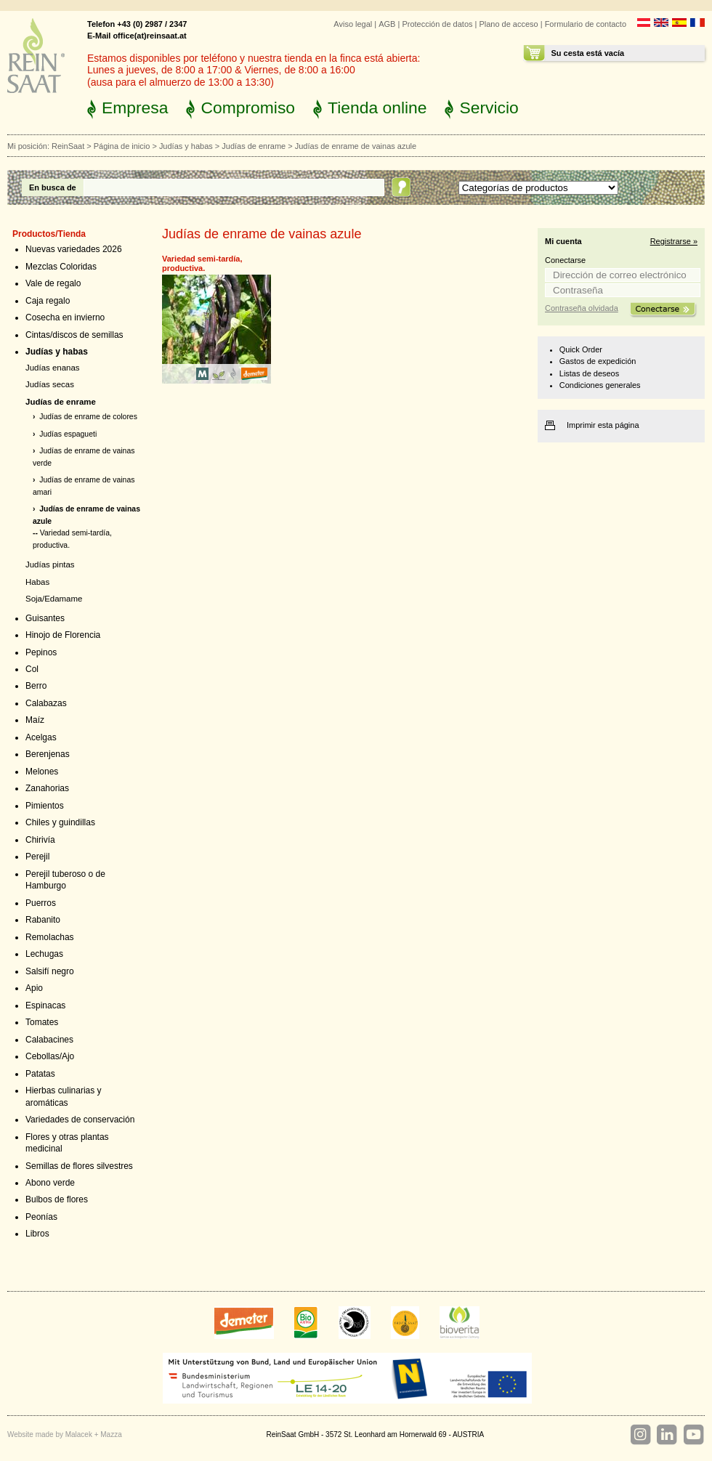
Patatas (40, 1074)
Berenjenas (47, 754)
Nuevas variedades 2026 (73, 249)
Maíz (34, 720)
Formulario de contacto (585, 24)
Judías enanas (52, 367)
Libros (37, 1234)
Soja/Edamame (53, 598)
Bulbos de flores (56, 1199)
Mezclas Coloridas (61, 267)
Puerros (40, 903)
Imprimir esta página (603, 425)
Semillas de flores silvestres (79, 1166)
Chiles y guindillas (60, 822)
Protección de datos (437, 24)
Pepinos (41, 652)
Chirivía (40, 840)
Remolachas (49, 937)
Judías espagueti (68, 434)
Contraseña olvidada (581, 308)
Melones (41, 771)
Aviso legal (352, 24)
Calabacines (49, 1040)
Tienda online (377, 107)
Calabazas (46, 703)
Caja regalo (47, 301)
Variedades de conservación (79, 1119)
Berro (35, 686)
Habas (37, 582)
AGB (387, 24)
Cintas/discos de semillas (74, 335)
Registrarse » (673, 241)
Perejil (37, 856)
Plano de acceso (508, 24)
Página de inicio (122, 146)
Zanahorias (47, 788)
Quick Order (580, 349)
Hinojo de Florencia (62, 635)
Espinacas (45, 1005)
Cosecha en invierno (65, 317)
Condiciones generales (600, 385)
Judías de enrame (254, 146)
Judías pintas (50, 564)
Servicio (488, 107)
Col (32, 669)
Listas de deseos (589, 373)
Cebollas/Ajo (49, 1056)
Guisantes (45, 618)
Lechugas (44, 954)
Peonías (41, 1217)
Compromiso (248, 107)
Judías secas (49, 384)
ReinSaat (68, 146)
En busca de (52, 187)
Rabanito (42, 920)
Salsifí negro (49, 971)
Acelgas (41, 737)
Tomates (41, 1022)
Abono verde (50, 1183)
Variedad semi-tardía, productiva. (202, 263)
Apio (34, 988)
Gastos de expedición (597, 361)
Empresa (135, 107)
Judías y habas (186, 146)
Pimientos (44, 806)
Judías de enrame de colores (88, 417)
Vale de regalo (53, 283)
